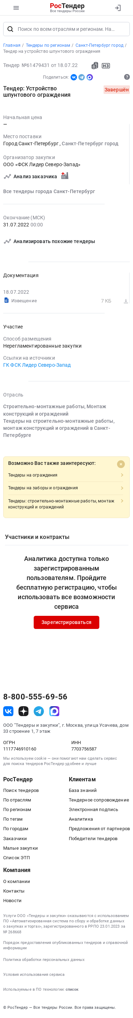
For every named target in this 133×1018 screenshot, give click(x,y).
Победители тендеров (93, 838)
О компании (16, 881)
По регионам (17, 809)
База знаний (83, 790)
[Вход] (117, 8)
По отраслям (17, 800)
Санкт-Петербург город (90, 144)
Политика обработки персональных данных (43, 959)
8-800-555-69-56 (35, 697)
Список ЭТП (16, 857)
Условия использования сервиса (34, 974)
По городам (15, 829)
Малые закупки (20, 848)
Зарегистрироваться (66, 622)
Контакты (13, 891)
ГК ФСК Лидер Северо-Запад (37, 365)
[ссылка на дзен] (23, 711)
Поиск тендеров (21, 790)
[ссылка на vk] (8, 711)
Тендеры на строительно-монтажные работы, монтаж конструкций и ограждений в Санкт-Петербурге (59, 428)
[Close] (121, 464)
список (72, 990)
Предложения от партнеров (99, 829)
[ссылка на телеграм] (39, 711)
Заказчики (15, 838)
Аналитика (81, 819)
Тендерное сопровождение (99, 800)
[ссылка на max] (54, 711)
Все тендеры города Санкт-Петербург (49, 191)
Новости (12, 900)
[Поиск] (10, 29)
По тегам (13, 819)
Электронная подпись (93, 809)
